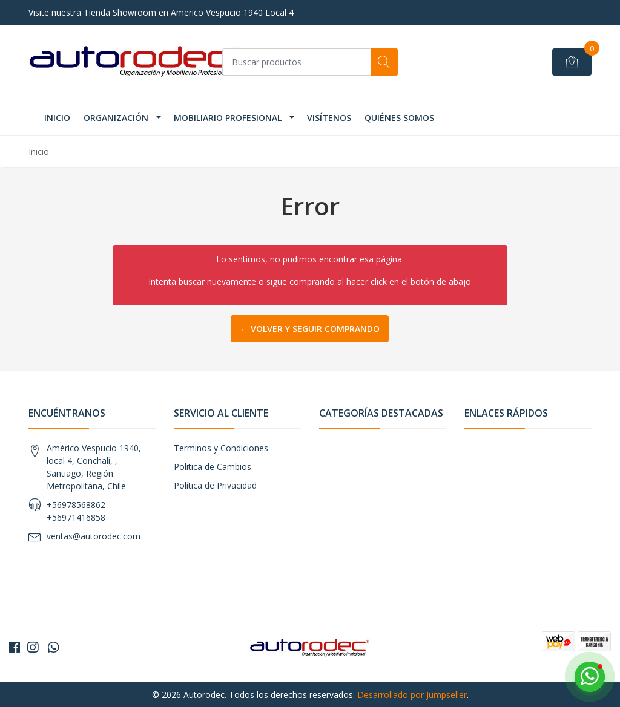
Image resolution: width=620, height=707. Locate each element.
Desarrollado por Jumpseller (412, 694)
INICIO (57, 117)
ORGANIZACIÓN (116, 117)
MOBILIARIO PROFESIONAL (228, 117)
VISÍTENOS (329, 117)
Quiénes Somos (399, 117)
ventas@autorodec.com (93, 536)
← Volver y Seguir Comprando (310, 328)
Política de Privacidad (215, 485)
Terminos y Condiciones (221, 448)
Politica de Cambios (212, 466)
